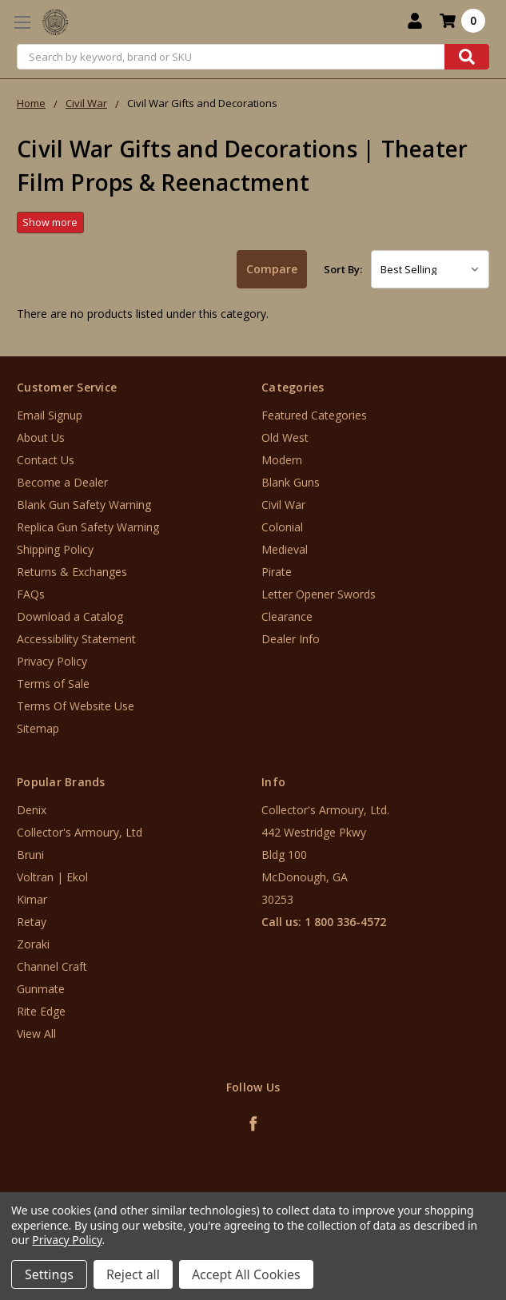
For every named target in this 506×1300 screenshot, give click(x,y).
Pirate (276, 571)
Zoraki (33, 944)
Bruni (30, 854)
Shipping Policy (55, 549)
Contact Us (45, 459)
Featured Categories (314, 415)
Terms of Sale (53, 683)
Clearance (287, 616)
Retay (31, 921)
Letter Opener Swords (318, 594)
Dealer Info (290, 638)
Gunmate (41, 988)
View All (36, 1033)
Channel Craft (52, 966)
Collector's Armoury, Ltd (79, 832)
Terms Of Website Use (75, 706)
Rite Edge (41, 1011)
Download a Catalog (70, 616)
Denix (31, 809)
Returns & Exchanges (72, 571)
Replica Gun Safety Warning (88, 527)
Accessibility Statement (76, 638)
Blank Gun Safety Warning (84, 504)
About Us (41, 437)
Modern (281, 459)
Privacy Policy (52, 661)
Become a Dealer (62, 482)
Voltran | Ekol (52, 877)
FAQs (31, 594)
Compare (271, 268)
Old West (285, 437)
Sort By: (343, 269)
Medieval (284, 549)
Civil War (283, 504)
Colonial (282, 527)
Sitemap (38, 728)
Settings (49, 1274)
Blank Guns (290, 482)
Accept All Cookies (246, 1274)
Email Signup (49, 415)
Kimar (32, 899)
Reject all (133, 1274)
